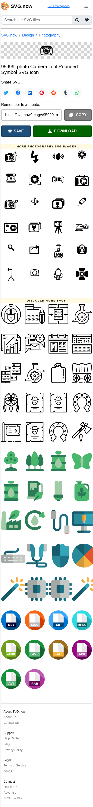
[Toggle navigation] (86, 6)
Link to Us (10, 787)
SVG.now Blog (13, 798)
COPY (78, 115)
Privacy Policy (13, 750)
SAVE (16, 131)
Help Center (12, 738)
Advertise (10, 792)
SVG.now (9, 35)
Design (28, 35)
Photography (49, 35)
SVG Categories (58, 6)
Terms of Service (15, 765)
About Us (10, 717)
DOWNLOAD (62, 131)
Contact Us (11, 722)
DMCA (8, 771)
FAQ (7, 744)
